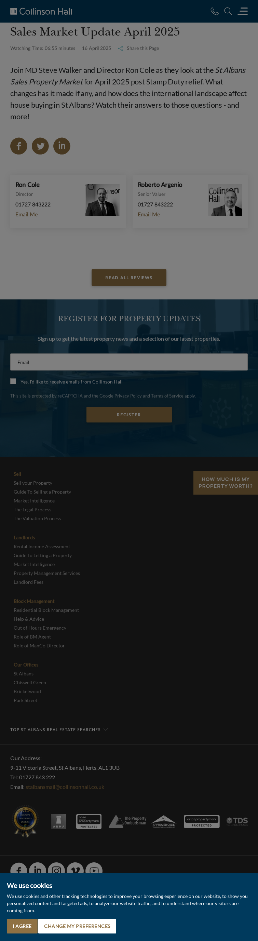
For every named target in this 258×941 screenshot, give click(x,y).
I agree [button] (22, 926)
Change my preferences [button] (77, 926)
